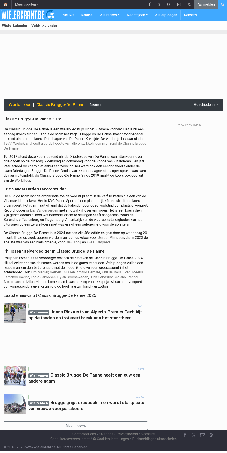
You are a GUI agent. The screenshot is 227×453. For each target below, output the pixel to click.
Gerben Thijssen (62, 272)
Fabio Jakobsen (43, 277)
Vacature (148, 434)
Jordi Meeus (133, 272)
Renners (190, 15)
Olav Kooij (74, 242)
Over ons (106, 434)
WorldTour (22, 180)
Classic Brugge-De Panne (60, 104)
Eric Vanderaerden (44, 210)
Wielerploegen (166, 15)
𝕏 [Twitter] (194, 435)
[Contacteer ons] (202, 435)
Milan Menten (36, 282)
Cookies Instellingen (111, 439)
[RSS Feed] (211, 435)
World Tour (19, 104)
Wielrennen (108, 15)
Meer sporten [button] (25, 4)
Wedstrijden (135, 15)
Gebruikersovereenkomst (70, 439)
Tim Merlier (39, 272)
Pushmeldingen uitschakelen (154, 439)
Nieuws (68, 15)
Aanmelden (206, 4)
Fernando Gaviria (16, 277)
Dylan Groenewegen (72, 277)
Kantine (87, 15)
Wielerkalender (15, 26)
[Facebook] (184, 435)
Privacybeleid (127, 434)
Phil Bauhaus (112, 272)
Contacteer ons (84, 434)
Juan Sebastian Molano (108, 277)
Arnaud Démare (88, 272)
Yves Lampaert (98, 242)
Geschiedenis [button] (204, 104)
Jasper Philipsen (111, 237)
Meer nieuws (76, 425)
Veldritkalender (44, 26)
